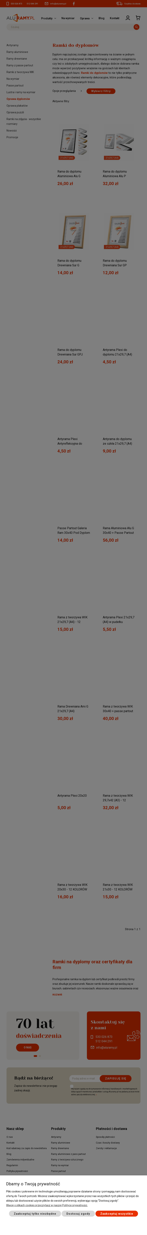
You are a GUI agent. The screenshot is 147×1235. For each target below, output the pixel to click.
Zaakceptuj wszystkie (116, 1213)
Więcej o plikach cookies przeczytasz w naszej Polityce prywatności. (47, 1205)
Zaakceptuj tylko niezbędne (35, 1213)
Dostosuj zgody (78, 1213)
